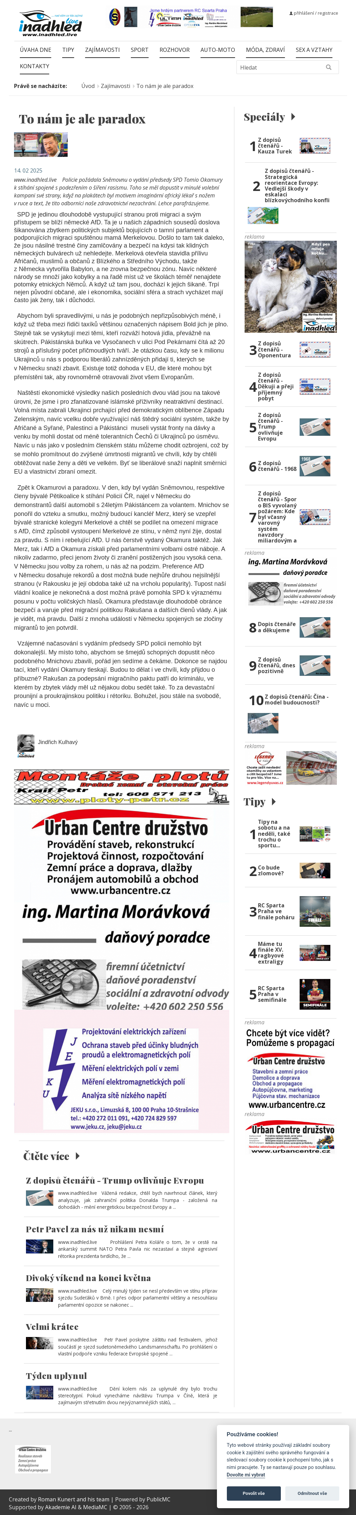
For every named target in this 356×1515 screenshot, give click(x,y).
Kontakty (34, 66)
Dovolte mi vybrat (246, 1475)
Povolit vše (254, 1493)
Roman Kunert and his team (74, 1499)
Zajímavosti (102, 50)
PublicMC (158, 1499)
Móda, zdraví (265, 50)
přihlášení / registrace (313, 13)
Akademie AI (61, 1507)
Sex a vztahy (314, 50)
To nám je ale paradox (164, 86)
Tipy (68, 50)
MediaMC (95, 1507)
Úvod (88, 86)
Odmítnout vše (312, 1493)
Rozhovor (175, 50)
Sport (140, 50)
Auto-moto (218, 50)
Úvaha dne (35, 50)
